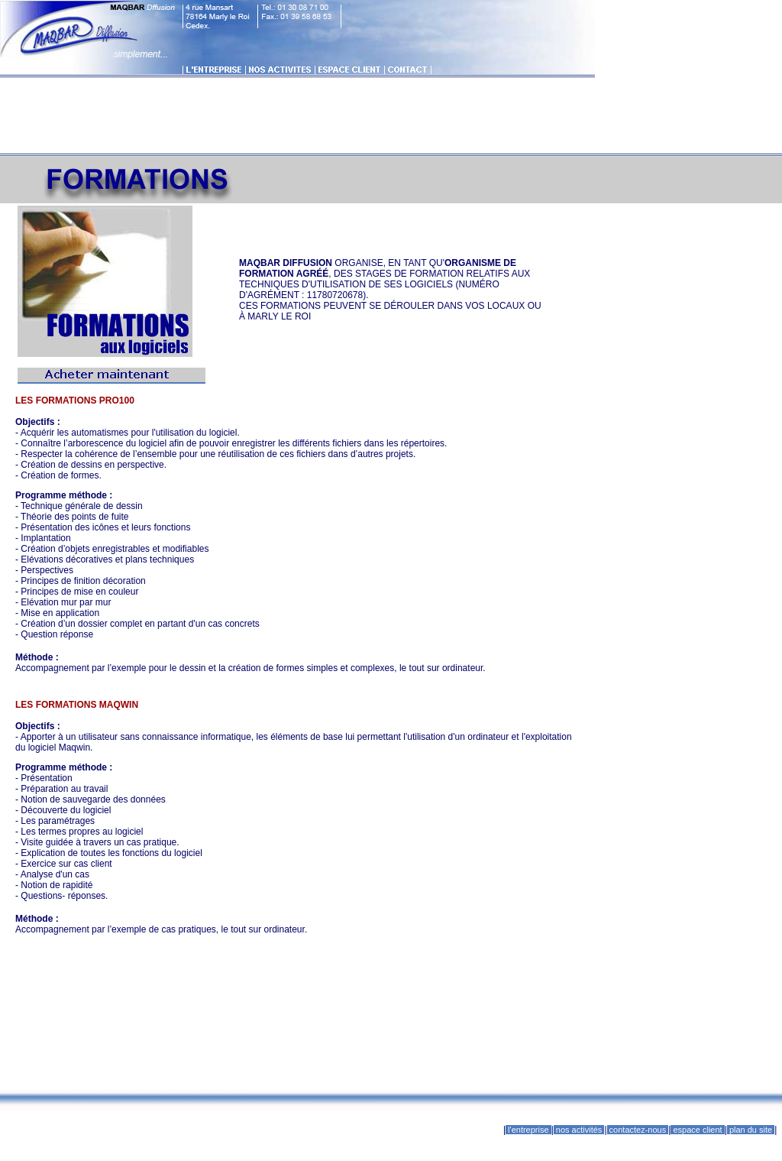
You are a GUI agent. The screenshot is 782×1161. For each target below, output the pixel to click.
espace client (697, 1129)
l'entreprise (528, 1129)
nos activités (579, 1129)
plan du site (750, 1129)
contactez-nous (638, 1129)
